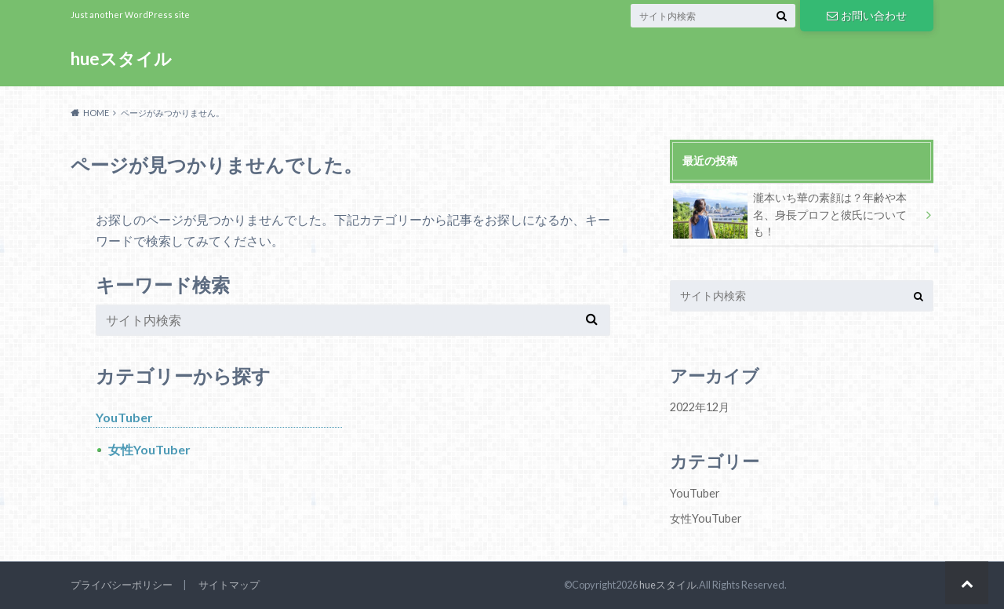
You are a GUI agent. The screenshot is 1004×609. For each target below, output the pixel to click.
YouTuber (124, 417)
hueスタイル (121, 58)
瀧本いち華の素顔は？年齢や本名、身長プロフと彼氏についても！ (790, 214)
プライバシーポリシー (122, 584)
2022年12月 (699, 407)
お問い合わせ (867, 15)
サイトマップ (229, 584)
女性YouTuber (149, 449)
